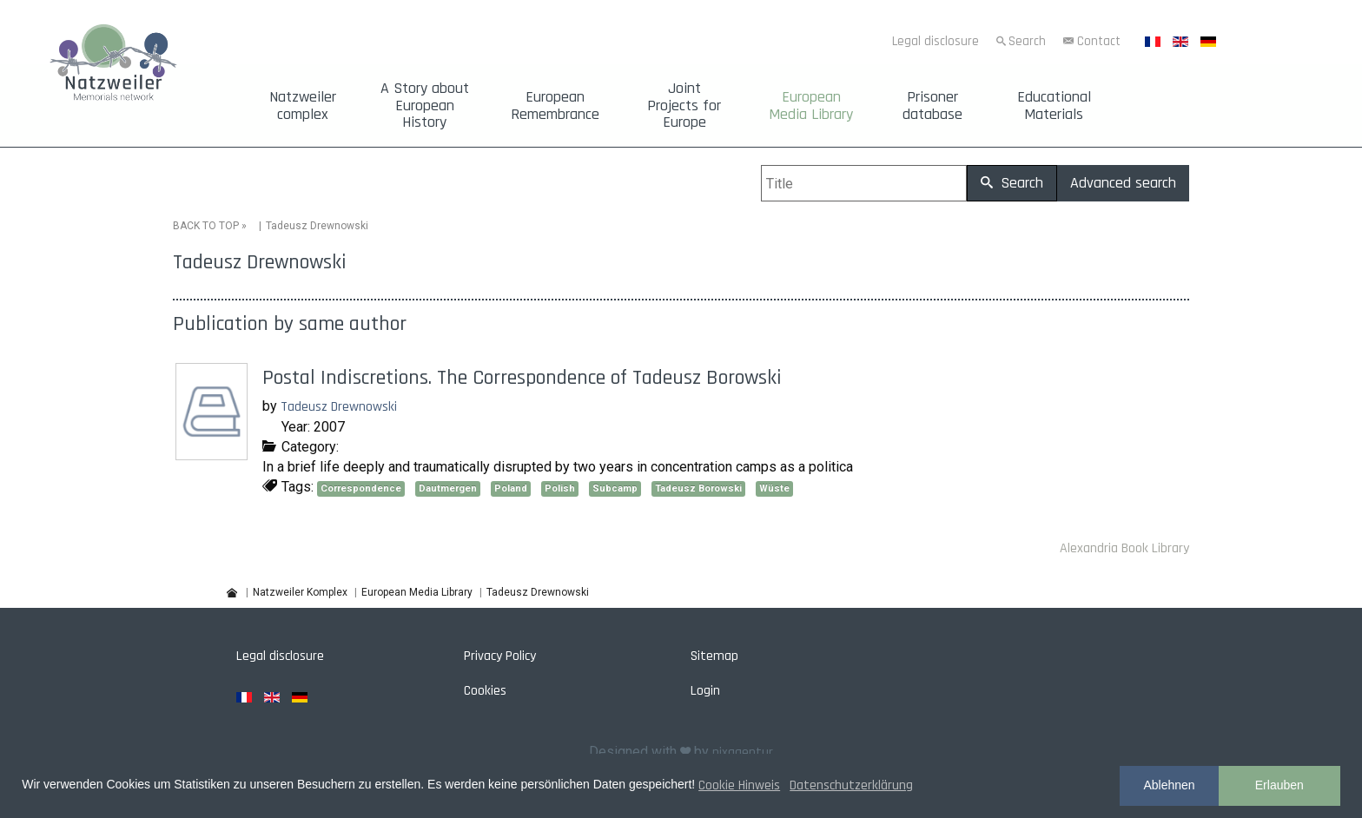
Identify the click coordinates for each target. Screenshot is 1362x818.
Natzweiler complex (302, 106)
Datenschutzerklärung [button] (851, 785)
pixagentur (742, 752)
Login (705, 691)
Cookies (485, 691)
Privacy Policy (500, 656)
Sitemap (714, 656)
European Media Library (811, 106)
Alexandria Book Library (1124, 548)
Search (1027, 41)
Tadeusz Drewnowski (339, 407)
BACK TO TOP (206, 226)
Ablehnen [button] (1168, 785)
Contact (1099, 41)
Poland (510, 488)
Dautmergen (448, 488)
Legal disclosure (935, 41)
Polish (560, 488)
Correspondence (361, 488)
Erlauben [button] (1279, 785)
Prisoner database (932, 106)
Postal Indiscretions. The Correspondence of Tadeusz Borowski (522, 378)
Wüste (774, 488)
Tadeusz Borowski (698, 488)
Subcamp (615, 488)
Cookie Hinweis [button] (739, 785)
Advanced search (1123, 183)
